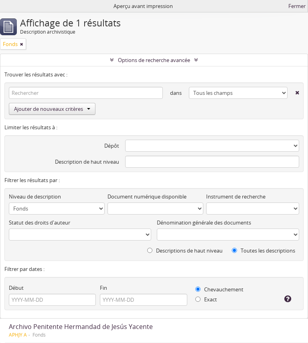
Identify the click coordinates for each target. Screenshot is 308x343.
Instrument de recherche (235, 196)
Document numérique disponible (146, 196)
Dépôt (111, 145)
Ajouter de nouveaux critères (52, 108)
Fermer (297, 6)
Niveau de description (35, 196)
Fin (103, 287)
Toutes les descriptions (263, 250)
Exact (206, 299)
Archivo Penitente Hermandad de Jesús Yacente (81, 326)
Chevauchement (219, 289)
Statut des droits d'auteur (39, 222)
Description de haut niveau (87, 161)
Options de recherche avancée (154, 60)
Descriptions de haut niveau (185, 250)
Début (16, 287)
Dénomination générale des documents (204, 222)
